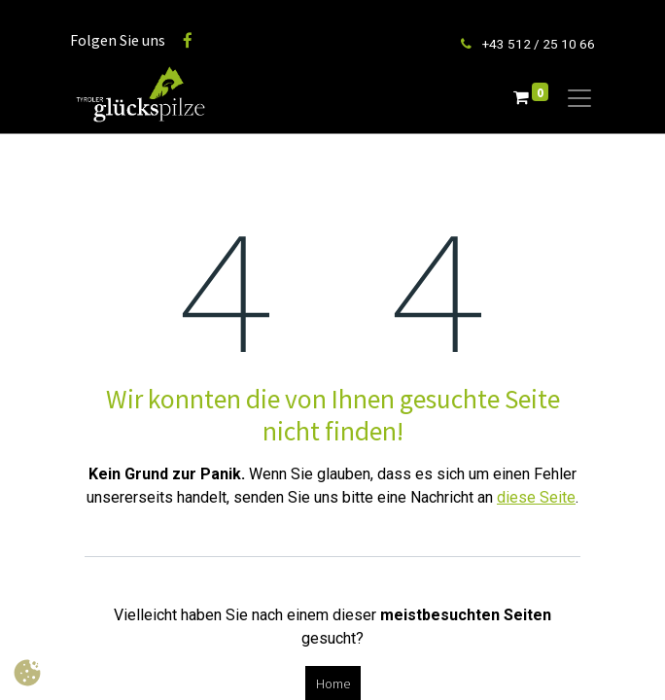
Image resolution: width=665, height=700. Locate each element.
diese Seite (536, 497)
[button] (27, 672)
